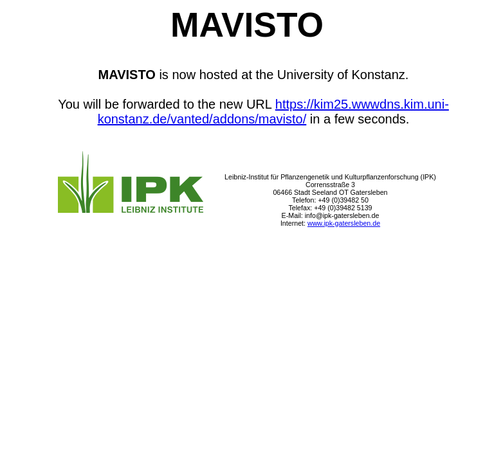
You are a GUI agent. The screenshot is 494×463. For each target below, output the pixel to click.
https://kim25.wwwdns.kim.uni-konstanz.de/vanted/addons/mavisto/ (273, 111)
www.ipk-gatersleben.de (343, 223)
